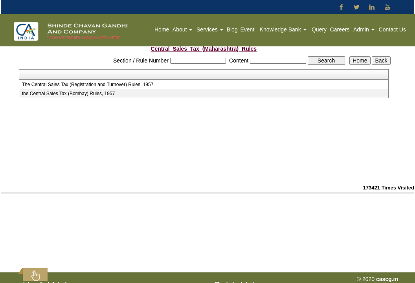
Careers (340, 29)
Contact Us (392, 29)
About (182, 29)
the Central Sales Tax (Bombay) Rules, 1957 (68, 93)
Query (319, 29)
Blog (232, 29)
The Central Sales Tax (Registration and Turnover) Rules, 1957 (88, 84)
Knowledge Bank (283, 29)
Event (247, 29)
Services (209, 29)
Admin (364, 29)
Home (161, 29)
